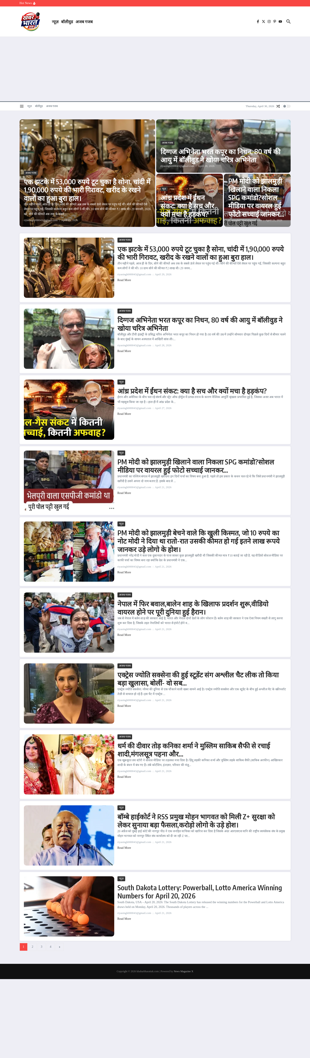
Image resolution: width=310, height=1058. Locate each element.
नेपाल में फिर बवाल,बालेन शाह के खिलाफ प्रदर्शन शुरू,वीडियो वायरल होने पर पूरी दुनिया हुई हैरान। (192, 607)
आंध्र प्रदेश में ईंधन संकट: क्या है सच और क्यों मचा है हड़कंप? (187, 205)
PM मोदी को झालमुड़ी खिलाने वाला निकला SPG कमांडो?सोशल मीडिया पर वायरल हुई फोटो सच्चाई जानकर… (256, 197)
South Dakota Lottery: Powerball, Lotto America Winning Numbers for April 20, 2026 (199, 891)
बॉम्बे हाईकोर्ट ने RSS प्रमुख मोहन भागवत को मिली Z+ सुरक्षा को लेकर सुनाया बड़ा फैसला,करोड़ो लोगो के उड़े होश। (196, 820)
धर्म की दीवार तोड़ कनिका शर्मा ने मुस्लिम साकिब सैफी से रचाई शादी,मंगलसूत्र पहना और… (193, 749)
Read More (124, 280)
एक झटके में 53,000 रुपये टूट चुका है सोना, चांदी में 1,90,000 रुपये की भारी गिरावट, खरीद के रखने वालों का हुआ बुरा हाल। (87, 189)
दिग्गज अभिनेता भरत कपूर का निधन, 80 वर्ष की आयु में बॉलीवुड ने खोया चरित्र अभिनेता (220, 155)
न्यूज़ (55, 21)
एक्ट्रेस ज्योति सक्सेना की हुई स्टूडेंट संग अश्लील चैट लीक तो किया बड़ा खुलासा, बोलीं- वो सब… (198, 678)
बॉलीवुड (67, 21)
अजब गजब (84, 21)
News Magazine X (183, 971)
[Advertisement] (155, 69)
